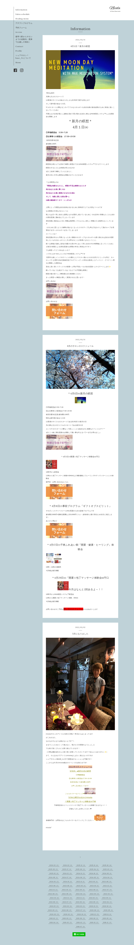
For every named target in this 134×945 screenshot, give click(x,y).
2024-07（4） (67, 877)
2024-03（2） (54, 881)
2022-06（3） (53, 894)
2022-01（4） (55, 898)
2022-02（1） (108, 894)
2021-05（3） (94, 902)
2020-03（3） (55, 914)
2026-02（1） (68, 865)
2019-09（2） (67, 918)
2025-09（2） (53, 869)
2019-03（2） (68, 922)
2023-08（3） (107, 881)
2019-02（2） (81, 922)
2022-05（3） (67, 894)
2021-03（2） (54, 906)
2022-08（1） (94, 889)
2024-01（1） (68, 881)
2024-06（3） (81, 877)
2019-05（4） (107, 918)
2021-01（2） (81, 906)
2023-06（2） (54, 885)
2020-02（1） (68, 914)
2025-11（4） (94, 865)
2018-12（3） (107, 922)
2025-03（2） (108, 869)
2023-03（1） (81, 885)
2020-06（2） (95, 910)
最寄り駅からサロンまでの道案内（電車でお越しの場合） (23, 39)
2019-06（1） (94, 918)
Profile (18, 51)
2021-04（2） (108, 902)
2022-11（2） (53, 889)
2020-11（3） (94, 906)
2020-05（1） (109, 910)
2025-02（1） (54, 873)
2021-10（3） (94, 898)
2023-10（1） (93, 881)
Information (21, 10)
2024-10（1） (94, 873)
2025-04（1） (94, 869)
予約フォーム (21, 27)
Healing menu (22, 19)
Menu (18, 62)
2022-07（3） (108, 889)
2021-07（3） (67, 902)
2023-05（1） (68, 885)
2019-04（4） (54, 922)
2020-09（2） (53, 910)
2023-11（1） (80, 881)
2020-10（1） (107, 906)
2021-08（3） (54, 902)
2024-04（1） (108, 877)
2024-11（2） (81, 873)
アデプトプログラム (23, 23)
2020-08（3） (67, 910)
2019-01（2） (94, 922)
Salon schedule (22, 14)
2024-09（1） (107, 873)
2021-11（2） (80, 898)
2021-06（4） (81, 902)
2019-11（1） (107, 914)
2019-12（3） (95, 914)
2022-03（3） (95, 894)
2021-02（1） (68, 906)
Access (18, 32)
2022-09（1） (80, 889)
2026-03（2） (54, 865)
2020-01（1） (82, 914)
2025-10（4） (107, 865)
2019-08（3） (81, 918)
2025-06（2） (81, 869)
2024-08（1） (53, 877)
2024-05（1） (94, 877)
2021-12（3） (68, 898)
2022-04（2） (81, 894)
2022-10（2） (67, 889)
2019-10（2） (54, 918)
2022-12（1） (107, 885)
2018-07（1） (81, 926)
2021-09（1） (107, 898)
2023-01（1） (94, 885)
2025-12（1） (81, 865)
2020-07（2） (81, 910)
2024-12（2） (68, 873)
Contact (19, 46)
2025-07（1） (67, 869)
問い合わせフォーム (73, 609)
